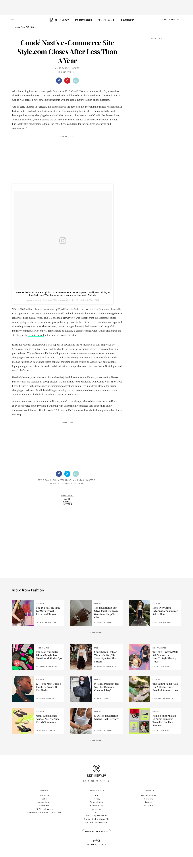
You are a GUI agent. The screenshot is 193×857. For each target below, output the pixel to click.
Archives (96, 809)
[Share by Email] (76, 80)
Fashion (54, 483)
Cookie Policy (96, 802)
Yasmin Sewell (36, 335)
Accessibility (96, 806)
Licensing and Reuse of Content (44, 812)
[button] (165, 22)
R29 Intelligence (44, 809)
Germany (148, 799)
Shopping (79, 483)
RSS (96, 812)
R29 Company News (96, 816)
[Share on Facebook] (59, 80)
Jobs (44, 799)
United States (148, 796)
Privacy (96, 799)
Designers (66, 483)
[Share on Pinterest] (67, 80)
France (148, 802)
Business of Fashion (97, 119)
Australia (148, 806)
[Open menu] (12, 18)
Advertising (44, 802)
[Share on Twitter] (67, 474)
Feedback (44, 806)
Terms (96, 796)
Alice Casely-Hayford (67, 68)
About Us (44, 796)
